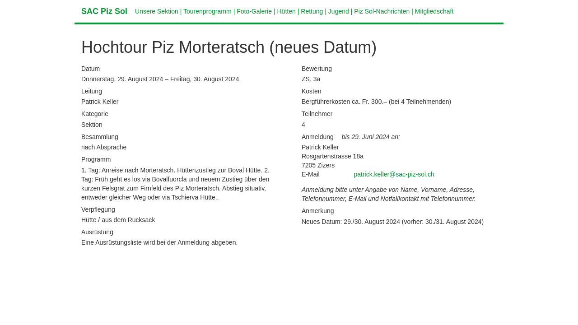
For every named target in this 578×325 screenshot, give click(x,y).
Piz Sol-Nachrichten (382, 11)
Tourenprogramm (207, 11)
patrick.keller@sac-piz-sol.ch (394, 174)
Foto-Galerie (254, 11)
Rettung (312, 11)
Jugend (338, 11)
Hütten (286, 11)
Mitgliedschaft (434, 11)
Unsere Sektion (156, 11)
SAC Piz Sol (104, 11)
